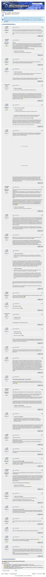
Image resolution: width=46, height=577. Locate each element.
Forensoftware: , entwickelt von (23, 575)
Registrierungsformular (25, 19)
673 (41, 303)
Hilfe (4, 18)
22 (8, 24)
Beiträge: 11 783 (7, 61)
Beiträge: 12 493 (7, 42)
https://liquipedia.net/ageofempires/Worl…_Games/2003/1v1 (22, 379)
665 (41, 85)
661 (41, 27)
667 (41, 130)
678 (41, 376)
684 (41, 470)
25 (12, 24)
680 (41, 413)
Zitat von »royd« (18, 317)
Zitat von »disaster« (18, 88)
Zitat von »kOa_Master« (19, 253)
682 (41, 448)
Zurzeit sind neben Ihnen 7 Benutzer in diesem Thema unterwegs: (14, 561)
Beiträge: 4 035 (7, 379)
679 (41, 389)
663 (41, 59)
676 (41, 347)
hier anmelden (6, 21)
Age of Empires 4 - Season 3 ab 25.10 (12, 13)
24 (11, 24)
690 (41, 546)
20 (5, 24)
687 (41, 518)
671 (41, 250)
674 (41, 314)
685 (41, 493)
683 (41, 458)
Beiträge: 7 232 (7, 71)
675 (41, 328)
